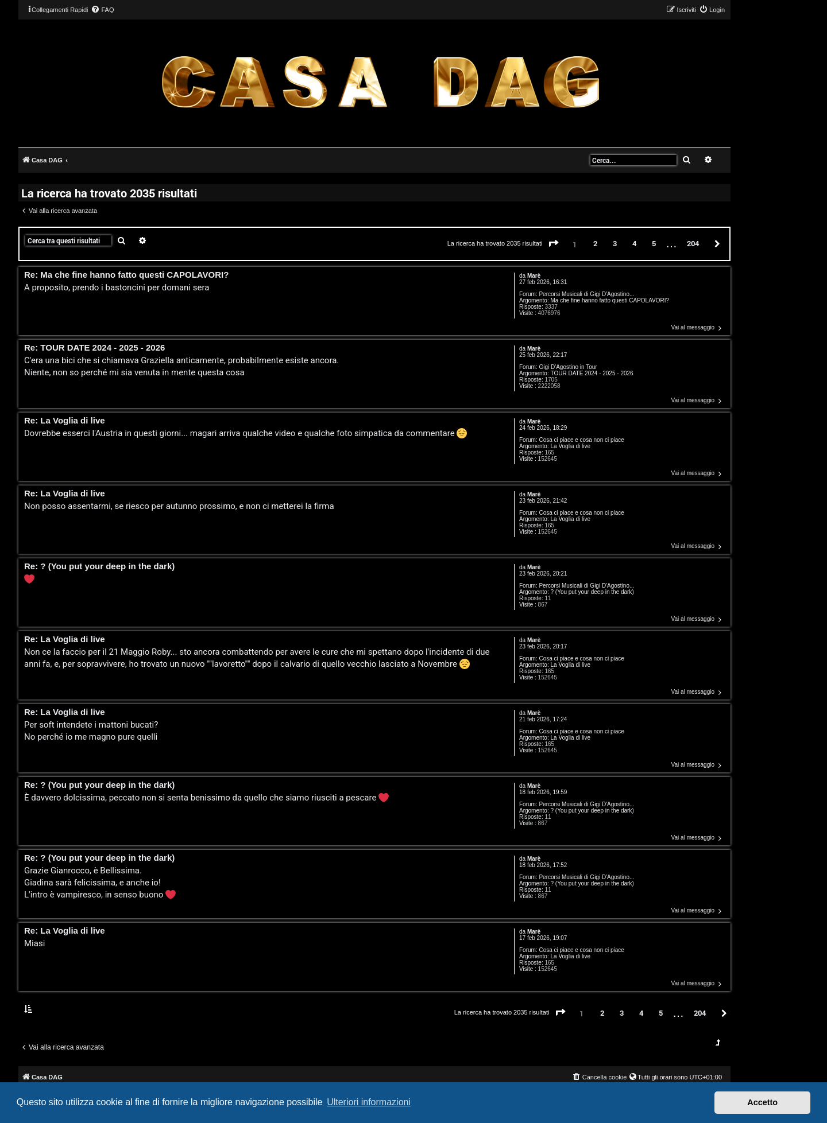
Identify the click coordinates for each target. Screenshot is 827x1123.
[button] (553, 244)
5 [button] (654, 243)
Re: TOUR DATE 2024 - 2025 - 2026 (94, 348)
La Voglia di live (570, 446)
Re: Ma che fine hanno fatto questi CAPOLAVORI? (126, 275)
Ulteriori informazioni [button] (369, 1102)
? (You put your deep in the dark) (591, 592)
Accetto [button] (762, 1102)
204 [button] (693, 243)
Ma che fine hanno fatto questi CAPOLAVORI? (609, 300)
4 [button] (634, 243)
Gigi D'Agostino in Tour (568, 367)
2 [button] (595, 243)
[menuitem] (102, 10)
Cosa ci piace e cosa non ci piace (581, 440)
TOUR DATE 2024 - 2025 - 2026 (591, 373)
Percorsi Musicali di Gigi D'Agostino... (586, 294)
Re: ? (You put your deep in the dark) (99, 566)
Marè (533, 276)
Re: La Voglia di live (64, 421)
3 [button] (615, 243)
